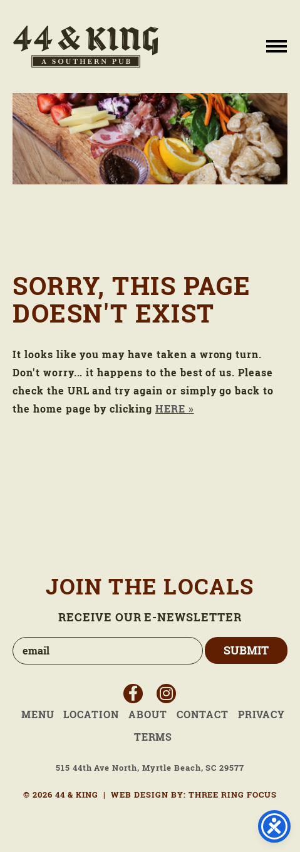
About (147, 714)
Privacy (262, 714)
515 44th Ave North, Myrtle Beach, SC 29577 (150, 768)
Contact (203, 714)
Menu (37, 714)
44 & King (86, 46)
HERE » (174, 409)
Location (91, 714)
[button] (276, 45)
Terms (153, 737)
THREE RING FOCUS (233, 794)
